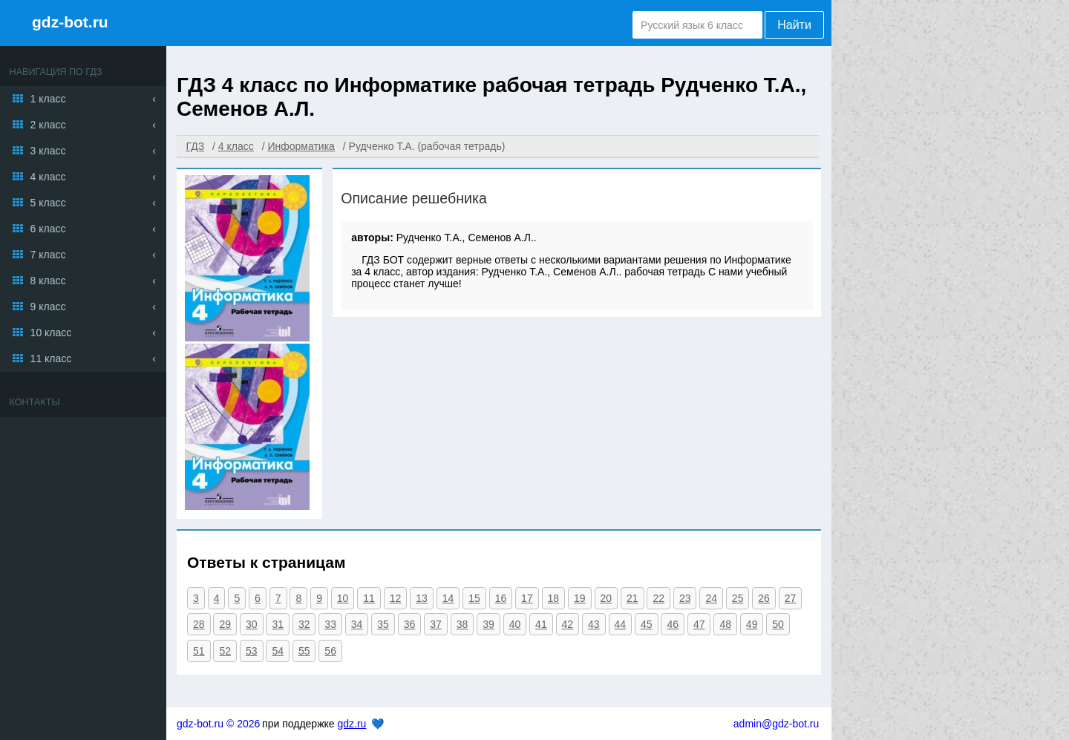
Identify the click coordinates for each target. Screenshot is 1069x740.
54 (278, 651)
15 (474, 598)
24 (711, 598)
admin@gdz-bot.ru (776, 724)
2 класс (48, 125)
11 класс (51, 358)
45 (647, 624)
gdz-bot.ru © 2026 (218, 724)
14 (448, 598)
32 (304, 624)
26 (764, 598)
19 (580, 598)
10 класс (51, 332)
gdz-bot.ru (70, 21)
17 (527, 598)
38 (462, 624)
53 (252, 651)
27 (791, 598)
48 (725, 624)
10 (343, 598)
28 (199, 624)
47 (699, 624)
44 (621, 624)
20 (606, 598)
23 (685, 598)
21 (632, 598)
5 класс (48, 203)
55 (304, 651)
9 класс (48, 306)
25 (738, 598)
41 (541, 624)
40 (515, 624)
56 (330, 651)
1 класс (48, 99)
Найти (794, 25)
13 (422, 598)
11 (369, 598)
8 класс (48, 280)
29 (225, 624)
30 (252, 624)
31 (278, 624)
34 (357, 624)
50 (778, 624)
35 (383, 624)
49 (752, 624)
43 (594, 624)
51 (199, 651)
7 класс (48, 255)
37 (436, 624)
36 (410, 624)
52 (225, 651)
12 (396, 598)
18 (554, 598)
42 (568, 624)
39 (488, 624)
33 (330, 624)
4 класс (48, 177)
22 (658, 598)
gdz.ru (351, 724)
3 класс (48, 151)
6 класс (48, 229)
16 (501, 598)
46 (673, 624)
